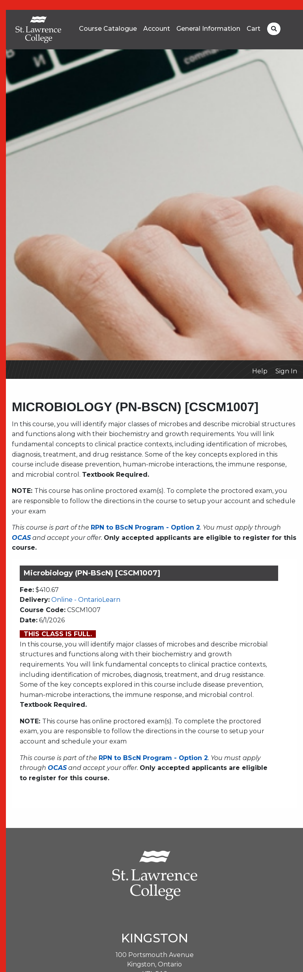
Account (156, 29)
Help (259, 371)
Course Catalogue (108, 29)
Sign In (286, 371)
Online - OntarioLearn (85, 599)
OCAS (21, 537)
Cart (253, 29)
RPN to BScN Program (127, 527)
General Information (208, 29)
